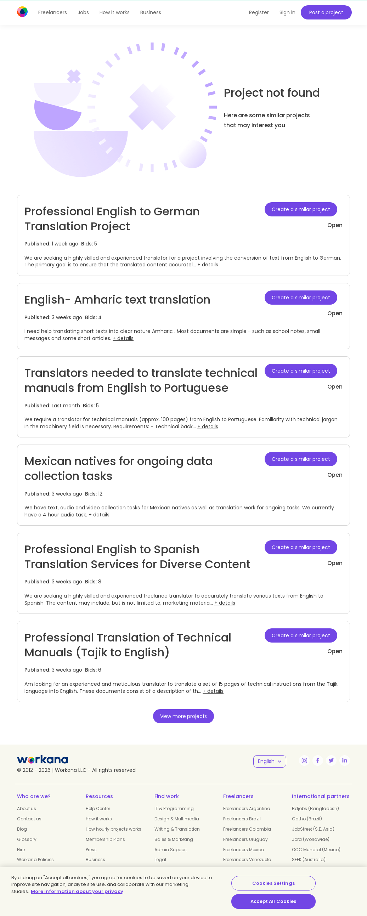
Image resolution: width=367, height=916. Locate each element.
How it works (115, 12)
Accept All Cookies (273, 901)
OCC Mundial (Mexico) (316, 850)
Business (150, 12)
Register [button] (259, 12)
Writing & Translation (177, 829)
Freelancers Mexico (243, 850)
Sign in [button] (287, 12)
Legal (160, 859)
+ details (207, 264)
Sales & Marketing (173, 839)
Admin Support (170, 850)
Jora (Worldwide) (310, 839)
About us (26, 808)
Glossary (26, 839)
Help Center (98, 808)
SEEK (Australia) (309, 859)
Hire (21, 850)
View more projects (183, 716)
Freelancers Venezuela (247, 859)
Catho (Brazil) (307, 819)
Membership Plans (105, 839)
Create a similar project (301, 209)
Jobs (83, 12)
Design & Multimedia (176, 819)
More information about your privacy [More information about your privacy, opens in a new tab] (77, 891)
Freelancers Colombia (247, 829)
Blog (22, 829)
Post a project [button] (326, 12)
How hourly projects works (113, 829)
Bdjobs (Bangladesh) (315, 808)
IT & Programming (174, 808)
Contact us (29, 819)
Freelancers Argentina (246, 808)
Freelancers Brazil (242, 819)
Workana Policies (35, 859)
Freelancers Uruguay (245, 839)
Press (91, 850)
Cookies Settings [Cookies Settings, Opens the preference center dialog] (273, 883)
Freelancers (52, 12)
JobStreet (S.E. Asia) (313, 829)
